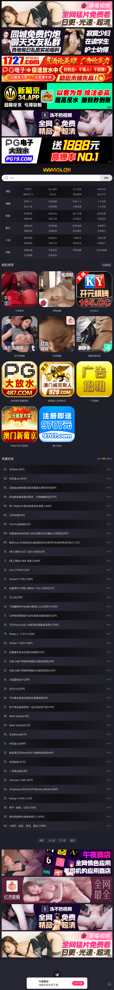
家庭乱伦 (53, 237)
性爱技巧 (101, 243)
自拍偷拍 (53, 201)
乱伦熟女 (77, 218)
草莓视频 (77, 250)
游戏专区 (101, 189)
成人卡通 (77, 213)
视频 (8, 203)
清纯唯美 (53, 230)
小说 (8, 240)
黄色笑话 (77, 243)
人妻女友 (77, 237)
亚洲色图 (53, 225)
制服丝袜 (28, 218)
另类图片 (101, 230)
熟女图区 (77, 230)
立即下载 (78, 983)
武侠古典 (101, 237)
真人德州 (53, 189)
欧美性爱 (101, 213)
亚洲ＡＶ (28, 201)
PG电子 (28, 189)
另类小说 (53, 243)
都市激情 (28, 237)
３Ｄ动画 (101, 201)
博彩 (8, 191)
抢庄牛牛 (101, 194)
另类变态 (101, 218)
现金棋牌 (77, 194)
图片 (8, 228)
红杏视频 (28, 255)
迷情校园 (28, 243)
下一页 (62, 840)
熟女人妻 (28, 206)
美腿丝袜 (28, 230)
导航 (8, 252)
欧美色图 (77, 225)
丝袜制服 (53, 206)
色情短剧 (53, 255)
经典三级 (53, 218)
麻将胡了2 (28, 194)
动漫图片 (101, 225)
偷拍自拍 (53, 213)
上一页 (52, 840)
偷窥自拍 (28, 225)
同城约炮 (28, 250)
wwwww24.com (57, 170)
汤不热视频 (101, 250)
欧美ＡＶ (77, 201)
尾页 (72, 840)
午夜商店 (53, 250)
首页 (41, 840)
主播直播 (77, 206)
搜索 (106, 177)
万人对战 (77, 189)
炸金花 (53, 194)
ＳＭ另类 (101, 206)
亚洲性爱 (28, 213)
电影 (8, 215)
